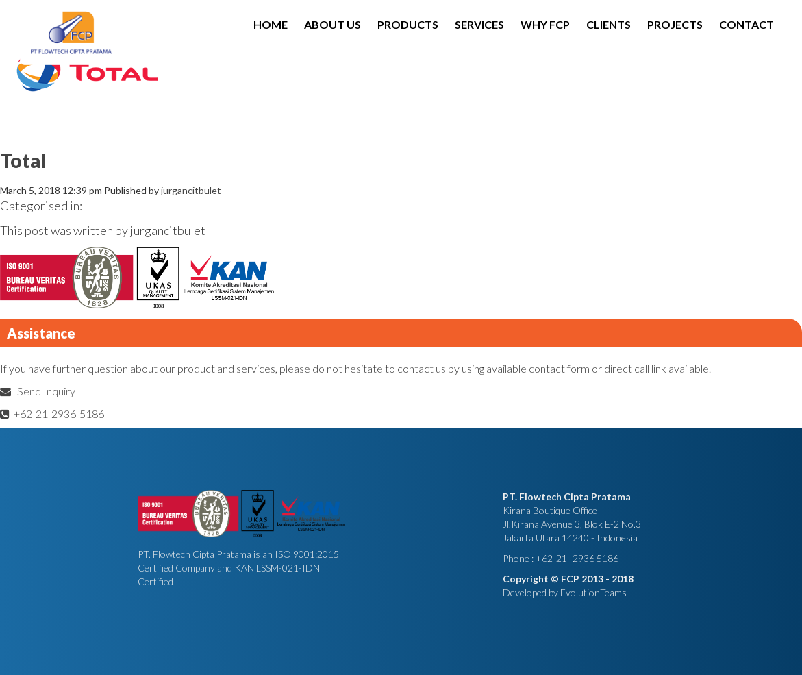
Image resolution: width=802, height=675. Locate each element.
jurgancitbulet (191, 190)
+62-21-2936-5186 (52, 413)
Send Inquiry (37, 390)
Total (23, 160)
